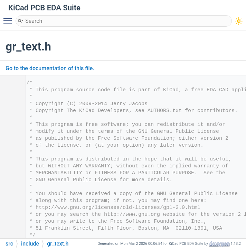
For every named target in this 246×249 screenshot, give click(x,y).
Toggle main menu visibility (9, 17)
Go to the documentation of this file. (50, 68)
